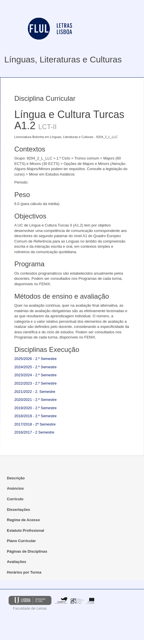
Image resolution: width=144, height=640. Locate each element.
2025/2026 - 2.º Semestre (35, 359)
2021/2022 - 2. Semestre (34, 391)
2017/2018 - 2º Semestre (35, 424)
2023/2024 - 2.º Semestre (35, 375)
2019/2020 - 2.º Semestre (35, 408)
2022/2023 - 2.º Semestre (35, 383)
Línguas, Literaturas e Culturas (63, 59)
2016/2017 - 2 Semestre (34, 432)
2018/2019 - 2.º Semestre (35, 416)
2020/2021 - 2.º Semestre (35, 399)
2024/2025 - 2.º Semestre (35, 367)
